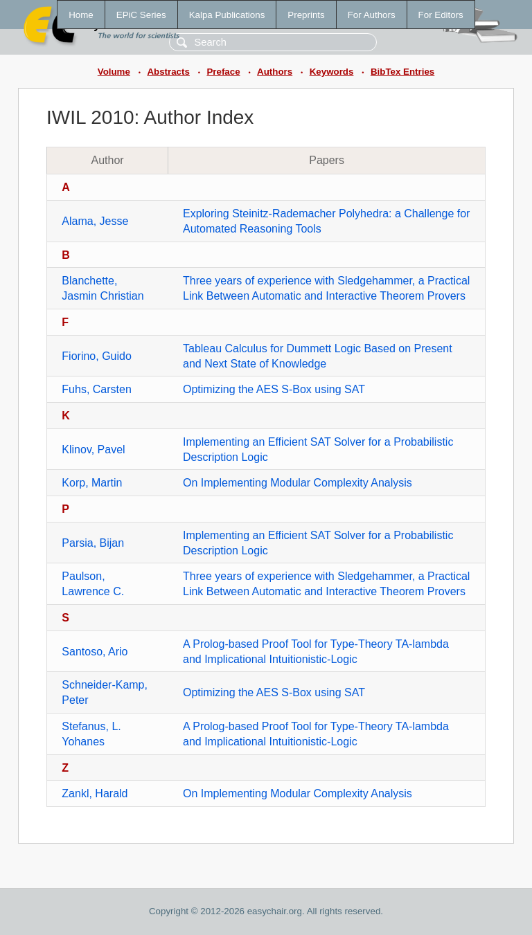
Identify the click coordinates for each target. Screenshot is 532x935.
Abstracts (168, 71)
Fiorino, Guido (97, 356)
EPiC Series (141, 15)
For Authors (372, 15)
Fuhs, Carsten (96, 389)
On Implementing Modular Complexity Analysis (297, 483)
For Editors (440, 15)
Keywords (332, 71)
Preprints (305, 15)
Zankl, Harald (94, 793)
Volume (114, 71)
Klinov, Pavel (93, 449)
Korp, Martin (92, 483)
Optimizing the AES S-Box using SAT (274, 389)
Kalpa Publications (227, 15)
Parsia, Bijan (93, 543)
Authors (274, 71)
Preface (223, 71)
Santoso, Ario (94, 651)
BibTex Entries (402, 71)
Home (81, 15)
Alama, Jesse (95, 221)
